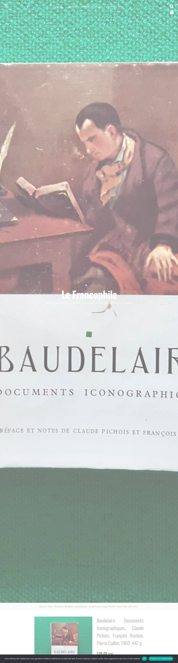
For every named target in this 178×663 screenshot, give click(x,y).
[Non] (174, 658)
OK (144, 659)
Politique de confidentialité (161, 659)
